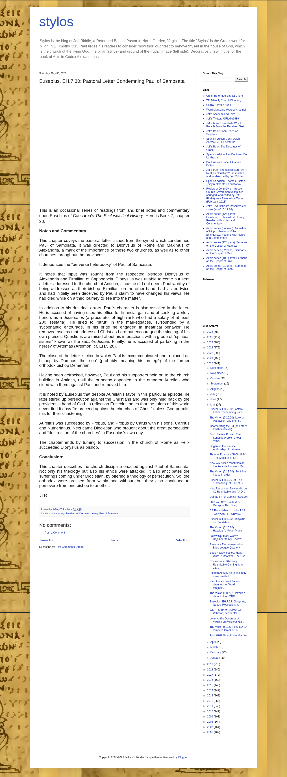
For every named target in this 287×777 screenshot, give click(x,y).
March (214, 647)
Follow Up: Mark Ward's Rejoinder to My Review (225, 537)
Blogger (182, 757)
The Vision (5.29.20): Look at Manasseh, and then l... (227, 419)
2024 (210, 342)
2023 (210, 347)
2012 (210, 700)
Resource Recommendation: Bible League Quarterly (227, 546)
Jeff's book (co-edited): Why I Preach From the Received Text (225, 125)
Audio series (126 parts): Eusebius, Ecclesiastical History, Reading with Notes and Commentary (225, 218)
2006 (210, 732)
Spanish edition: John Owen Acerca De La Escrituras (223, 140)
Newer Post (47, 540)
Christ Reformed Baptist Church (225, 95)
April (213, 642)
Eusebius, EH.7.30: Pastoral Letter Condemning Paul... (227, 411)
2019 (210, 664)
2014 (210, 690)
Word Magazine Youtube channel (226, 109)
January (215, 657)
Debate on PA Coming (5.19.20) (229, 496)
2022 (210, 352)
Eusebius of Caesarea (77, 513)
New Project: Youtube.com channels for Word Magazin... (225, 584)
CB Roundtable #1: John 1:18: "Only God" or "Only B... (228, 512)
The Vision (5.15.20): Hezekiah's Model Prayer (226, 529)
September (217, 383)
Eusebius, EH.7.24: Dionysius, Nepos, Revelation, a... (228, 603)
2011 (210, 706)
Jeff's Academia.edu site (220, 114)
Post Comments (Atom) (70, 547)
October (215, 378)
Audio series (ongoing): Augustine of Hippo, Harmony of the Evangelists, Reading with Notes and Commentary (226, 233)
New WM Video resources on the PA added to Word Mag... (228, 464)
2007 (210, 727)
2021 (210, 358)
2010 (210, 711)
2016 (210, 679)
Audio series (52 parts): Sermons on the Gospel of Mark (226, 252)
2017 (210, 674)
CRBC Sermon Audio (219, 105)
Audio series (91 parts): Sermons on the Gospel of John (226, 267)
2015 (210, 685)
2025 (210, 337)
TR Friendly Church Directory (223, 100)
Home (115, 540)
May (213, 404)
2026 (210, 331)
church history (57, 513)
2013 (210, 695)
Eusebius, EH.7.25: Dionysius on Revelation (227, 520)
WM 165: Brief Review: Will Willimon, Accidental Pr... (226, 611)
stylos (56, 21)
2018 (210, 669)
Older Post (182, 540)
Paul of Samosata (108, 513)
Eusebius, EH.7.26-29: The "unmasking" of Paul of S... (227, 481)
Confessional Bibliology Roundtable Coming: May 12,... (226, 564)
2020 (210, 363)
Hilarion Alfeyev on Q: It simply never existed (228, 574)
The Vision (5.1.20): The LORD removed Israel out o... (228, 628)
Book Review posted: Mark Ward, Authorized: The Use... (228, 554)
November (217, 373)
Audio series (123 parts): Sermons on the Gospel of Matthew (226, 244)
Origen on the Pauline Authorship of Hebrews (225, 448)
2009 (210, 716)
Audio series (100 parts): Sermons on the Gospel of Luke (226, 259)
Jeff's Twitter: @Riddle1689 (222, 118)
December (217, 367)
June (213, 399)
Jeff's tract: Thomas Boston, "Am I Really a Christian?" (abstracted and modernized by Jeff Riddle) (226, 173)
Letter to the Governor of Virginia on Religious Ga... (227, 620)
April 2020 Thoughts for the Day (229, 635)
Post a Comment (55, 532)
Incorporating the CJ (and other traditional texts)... (228, 428)
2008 (210, 721)
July (213, 394)
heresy (94, 513)
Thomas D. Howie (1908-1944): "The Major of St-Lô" (228, 456)
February (216, 652)
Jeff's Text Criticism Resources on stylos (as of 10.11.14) (226, 208)
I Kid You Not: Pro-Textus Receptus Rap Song (224, 504)
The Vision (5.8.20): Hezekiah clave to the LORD (227, 594)
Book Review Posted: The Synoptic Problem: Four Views (225, 437)
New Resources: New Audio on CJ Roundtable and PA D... (228, 490)
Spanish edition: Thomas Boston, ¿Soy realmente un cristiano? (226, 182)
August (215, 389)
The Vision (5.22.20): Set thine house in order (228, 473)
